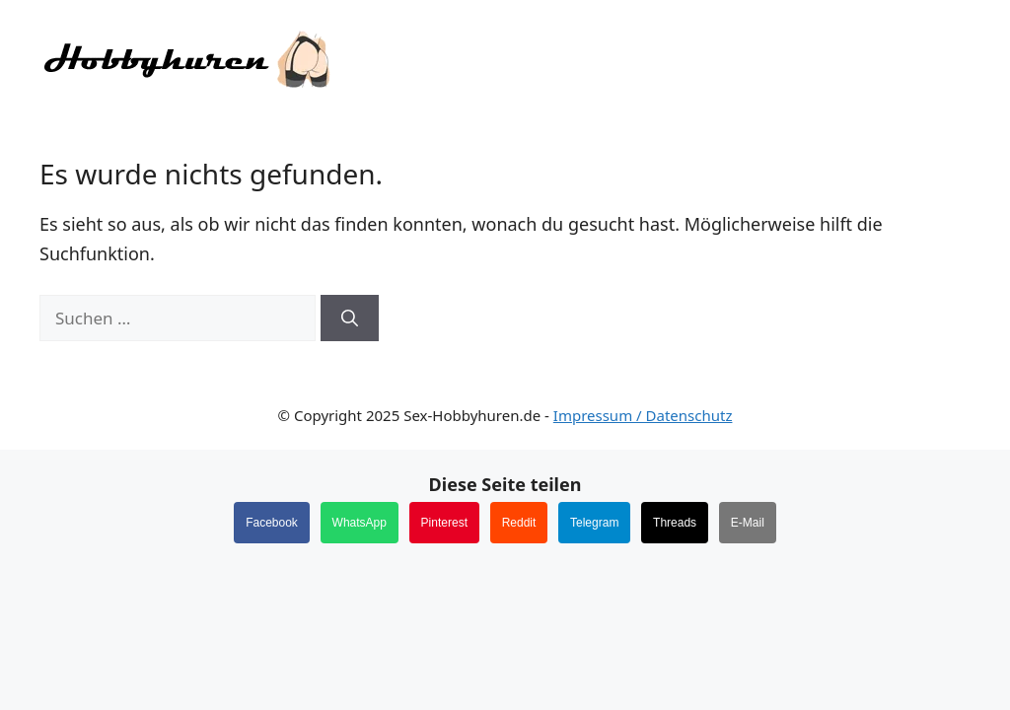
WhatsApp (359, 523)
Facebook (272, 523)
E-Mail (747, 523)
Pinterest (444, 523)
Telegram (594, 523)
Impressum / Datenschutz (643, 415)
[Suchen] (350, 318)
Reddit (519, 523)
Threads (674, 523)
